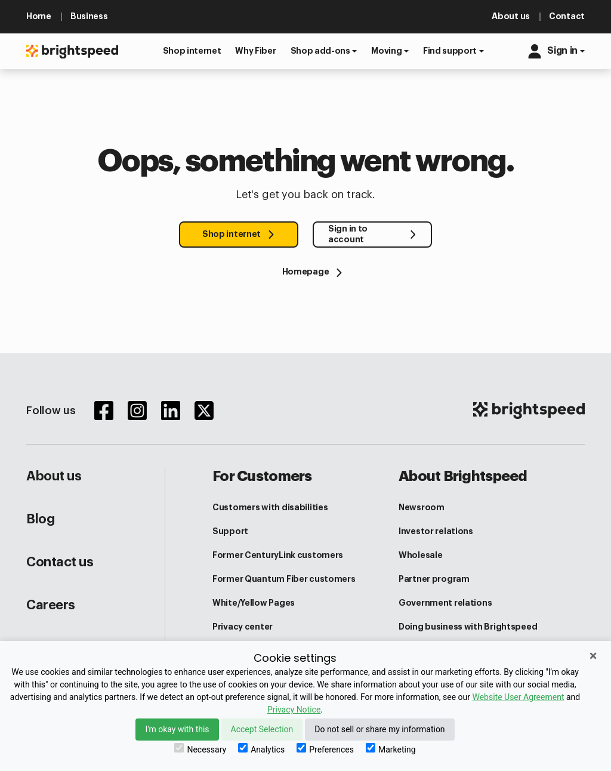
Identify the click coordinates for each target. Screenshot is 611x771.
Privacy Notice (293, 709)
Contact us (60, 562)
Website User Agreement (518, 697)
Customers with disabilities (270, 507)
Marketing (391, 748)
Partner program (434, 579)
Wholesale (420, 555)
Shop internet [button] (231, 234)
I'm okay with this (177, 729)
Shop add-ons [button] (320, 51)
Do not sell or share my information (379, 729)
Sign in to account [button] (348, 233)
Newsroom (422, 507)
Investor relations (436, 531)
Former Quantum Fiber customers (284, 579)
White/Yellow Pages (253, 603)
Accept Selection (262, 729)
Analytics (261, 748)
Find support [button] (450, 51)
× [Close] (593, 655)
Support (230, 531)
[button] (192, 51)
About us (53, 476)
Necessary (200, 748)
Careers (50, 605)
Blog (40, 519)
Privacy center (242, 626)
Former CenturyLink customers (277, 555)
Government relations (445, 603)
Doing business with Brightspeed (468, 626)
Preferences (325, 748)
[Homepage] (305, 272)
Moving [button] (386, 51)
